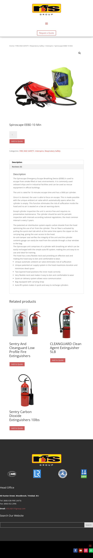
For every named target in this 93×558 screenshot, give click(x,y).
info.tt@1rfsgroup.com (15, 508)
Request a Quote (46, 33)
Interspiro (49, 46)
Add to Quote (17, 141)
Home (11, 46)
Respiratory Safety (37, 46)
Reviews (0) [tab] (17, 166)
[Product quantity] (13, 134)
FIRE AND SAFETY (22, 46)
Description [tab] (17, 162)
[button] (79, 53)
